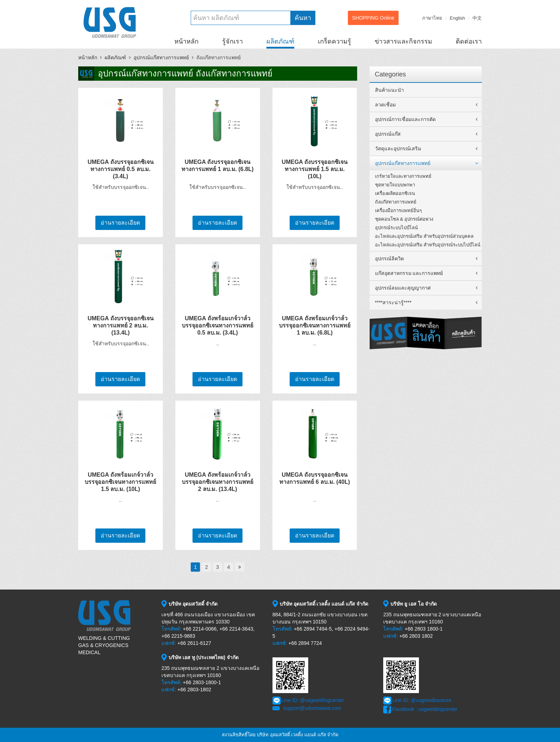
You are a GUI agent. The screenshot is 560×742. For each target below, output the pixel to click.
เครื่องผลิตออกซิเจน (395, 193)
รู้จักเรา (232, 41)
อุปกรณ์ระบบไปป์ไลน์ (396, 227)
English (457, 18)
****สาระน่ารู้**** (393, 302)
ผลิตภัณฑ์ (280, 41)
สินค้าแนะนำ (389, 90)
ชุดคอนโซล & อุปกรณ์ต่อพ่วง (404, 219)
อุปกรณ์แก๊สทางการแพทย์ (161, 57)
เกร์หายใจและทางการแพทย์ (403, 176)
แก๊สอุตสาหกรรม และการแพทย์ (409, 273)
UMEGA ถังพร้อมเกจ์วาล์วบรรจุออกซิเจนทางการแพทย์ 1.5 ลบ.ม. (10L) (120, 482)
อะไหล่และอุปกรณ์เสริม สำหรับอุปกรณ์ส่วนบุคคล (424, 236)
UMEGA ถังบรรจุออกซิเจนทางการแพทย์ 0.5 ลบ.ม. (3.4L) (120, 169)
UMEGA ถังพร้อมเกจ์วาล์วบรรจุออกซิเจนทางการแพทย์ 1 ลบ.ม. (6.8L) (314, 325)
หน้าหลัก (186, 41)
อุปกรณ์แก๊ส (388, 134)
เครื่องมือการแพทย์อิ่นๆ (398, 210)
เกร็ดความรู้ (334, 41)
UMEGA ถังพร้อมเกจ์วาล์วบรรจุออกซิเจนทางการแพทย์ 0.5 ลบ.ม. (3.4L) (217, 325)
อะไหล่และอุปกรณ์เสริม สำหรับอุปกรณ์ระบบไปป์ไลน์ (428, 244)
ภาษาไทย (432, 18)
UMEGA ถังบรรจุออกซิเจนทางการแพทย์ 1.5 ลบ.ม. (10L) (315, 169)
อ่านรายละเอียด (120, 223)
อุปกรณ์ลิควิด (389, 258)
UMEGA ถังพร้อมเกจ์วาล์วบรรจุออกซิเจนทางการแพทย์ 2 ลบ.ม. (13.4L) (217, 482)
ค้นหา (303, 17)
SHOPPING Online (373, 18)
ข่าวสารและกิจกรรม (403, 41)
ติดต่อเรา (469, 41)
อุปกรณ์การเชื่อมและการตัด (405, 119)
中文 (477, 18)
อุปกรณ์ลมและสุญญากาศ (403, 288)
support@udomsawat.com (312, 708)
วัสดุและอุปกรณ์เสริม (398, 148)
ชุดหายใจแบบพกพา (395, 184)
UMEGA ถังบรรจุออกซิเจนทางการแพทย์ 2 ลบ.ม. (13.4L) (120, 325)
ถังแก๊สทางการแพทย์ (395, 202)
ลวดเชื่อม (385, 104)
